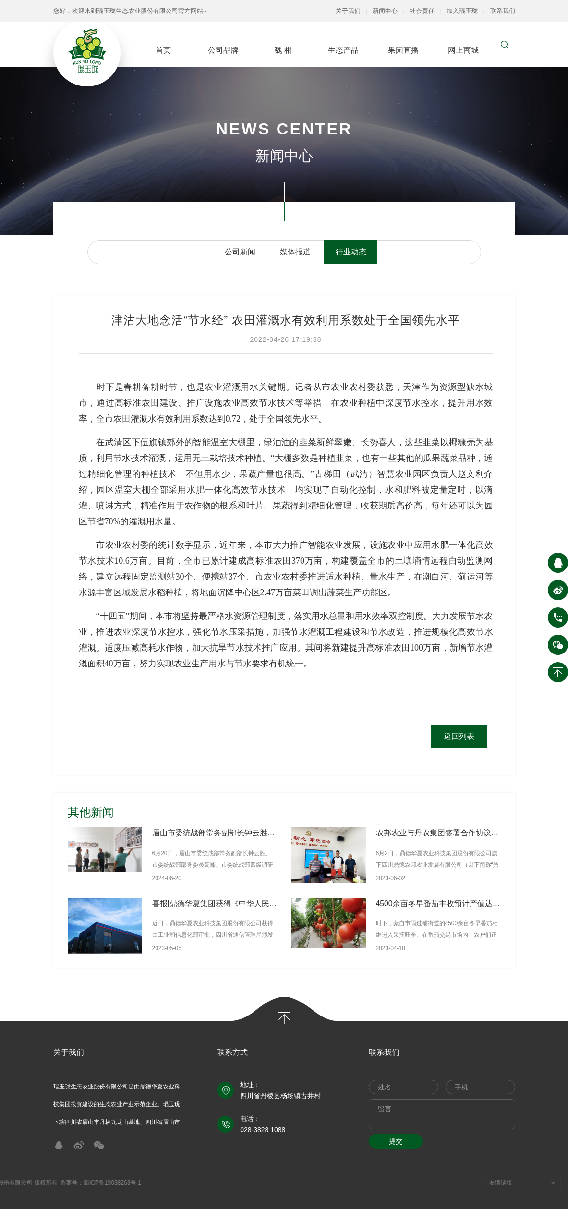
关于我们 (348, 10)
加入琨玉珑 (462, 10)
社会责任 (422, 10)
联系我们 (502, 10)
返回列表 (458, 736)
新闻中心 (385, 10)
